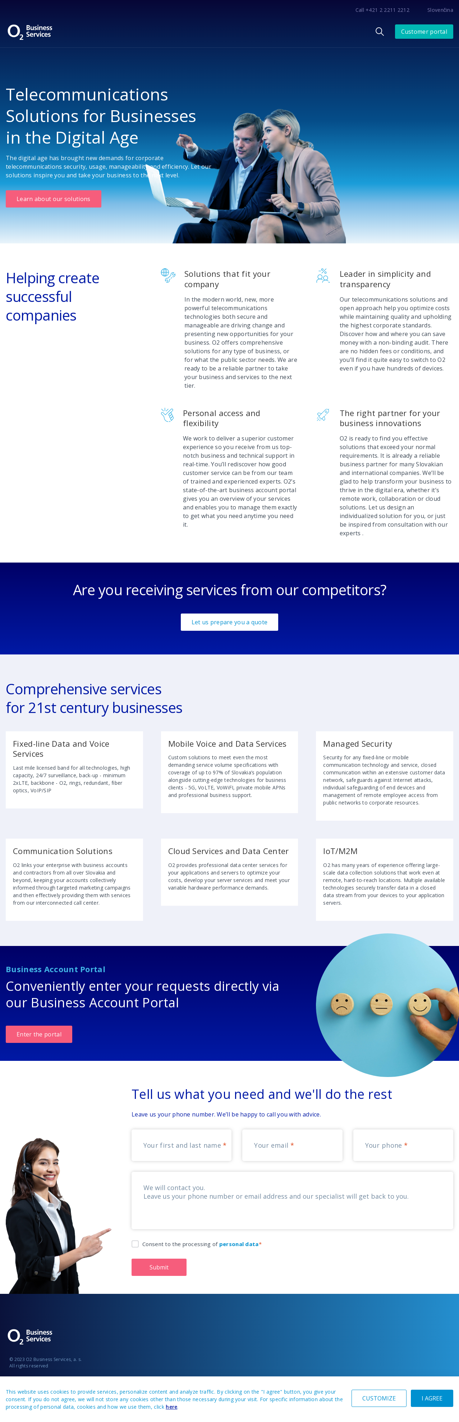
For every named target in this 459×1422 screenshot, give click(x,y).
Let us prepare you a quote (230, 622)
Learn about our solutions (54, 199)
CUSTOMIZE (379, 1398)
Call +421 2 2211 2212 (382, 9)
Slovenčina (440, 9)
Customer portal (424, 32)
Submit (159, 1267)
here (171, 1406)
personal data (239, 1244)
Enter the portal (39, 1034)
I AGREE (432, 1398)
